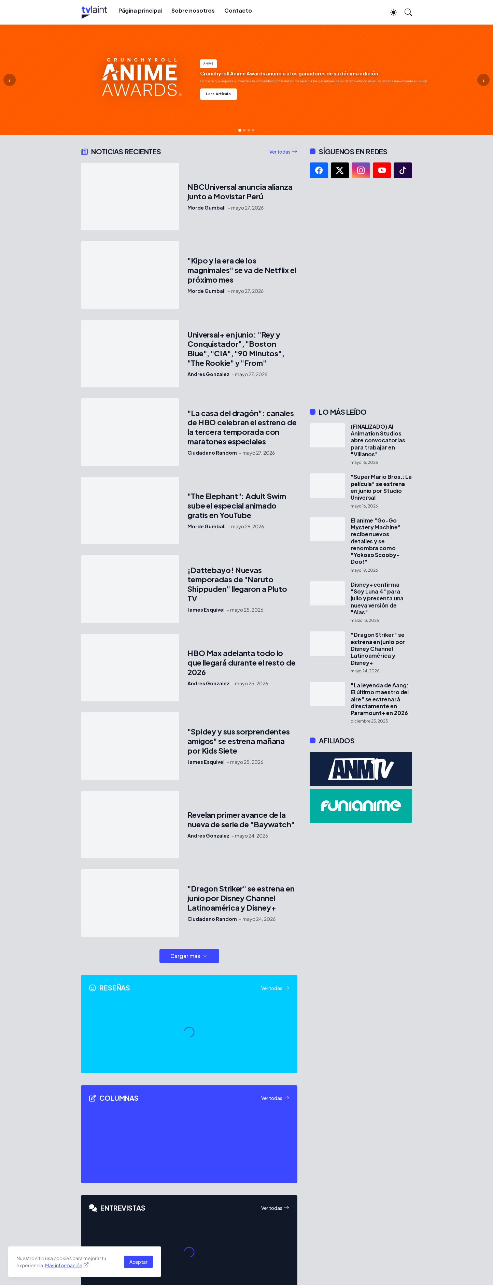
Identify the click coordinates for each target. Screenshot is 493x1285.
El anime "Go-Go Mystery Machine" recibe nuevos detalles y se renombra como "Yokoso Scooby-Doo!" (376, 541)
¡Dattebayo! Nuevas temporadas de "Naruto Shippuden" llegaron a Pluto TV (237, 584)
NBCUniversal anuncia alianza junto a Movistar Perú (240, 191)
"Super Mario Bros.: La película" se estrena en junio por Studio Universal (381, 487)
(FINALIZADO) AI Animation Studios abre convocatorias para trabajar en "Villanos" (378, 440)
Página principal (140, 10)
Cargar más (185, 955)
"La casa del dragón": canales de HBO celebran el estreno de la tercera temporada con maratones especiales (242, 427)
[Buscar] (405, 12)
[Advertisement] (361, 292)
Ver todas (280, 151)
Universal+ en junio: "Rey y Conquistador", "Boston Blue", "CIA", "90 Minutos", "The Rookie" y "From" (235, 349)
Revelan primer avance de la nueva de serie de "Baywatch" (241, 819)
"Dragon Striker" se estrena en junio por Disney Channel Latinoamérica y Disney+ (241, 898)
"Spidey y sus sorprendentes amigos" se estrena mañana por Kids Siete (238, 741)
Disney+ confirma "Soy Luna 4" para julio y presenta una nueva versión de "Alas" (377, 598)
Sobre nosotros (193, 10)
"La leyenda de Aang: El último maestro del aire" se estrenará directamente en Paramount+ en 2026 (380, 699)
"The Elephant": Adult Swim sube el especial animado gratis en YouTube (236, 505)
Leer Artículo (218, 94)
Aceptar (138, 1262)
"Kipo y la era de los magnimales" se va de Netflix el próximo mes (241, 270)
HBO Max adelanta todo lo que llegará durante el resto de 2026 (241, 662)
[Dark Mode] (390, 12)
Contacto (238, 10)
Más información (63, 1265)
